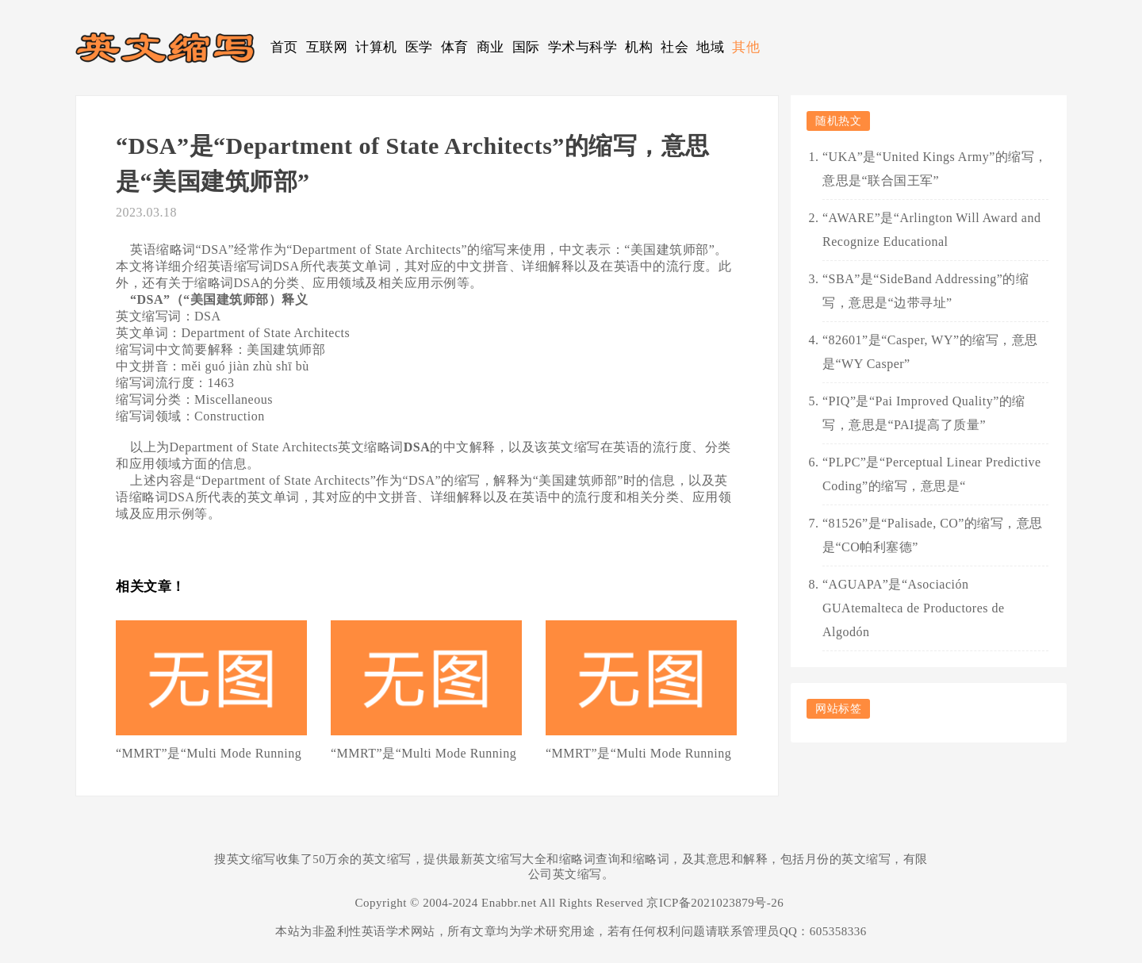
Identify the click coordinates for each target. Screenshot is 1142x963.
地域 (710, 47)
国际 (526, 47)
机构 (639, 47)
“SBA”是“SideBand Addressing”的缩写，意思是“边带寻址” (925, 290)
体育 (455, 47)
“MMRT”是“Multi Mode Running (208, 753)
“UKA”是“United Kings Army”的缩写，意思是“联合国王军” (935, 168)
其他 (746, 47)
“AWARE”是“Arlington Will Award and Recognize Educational (931, 229)
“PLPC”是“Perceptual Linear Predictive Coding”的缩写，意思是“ (931, 474)
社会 (674, 47)
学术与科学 (583, 47)
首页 (284, 47)
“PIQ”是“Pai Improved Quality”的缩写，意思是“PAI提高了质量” (923, 413)
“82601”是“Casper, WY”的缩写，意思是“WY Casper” (930, 351)
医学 (419, 47)
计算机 (376, 47)
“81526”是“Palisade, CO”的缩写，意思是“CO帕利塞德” (932, 535)
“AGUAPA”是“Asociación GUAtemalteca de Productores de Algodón (913, 608)
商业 (490, 47)
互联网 (327, 47)
